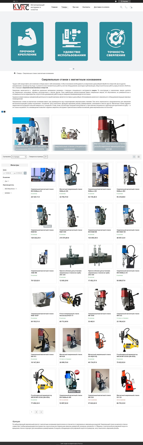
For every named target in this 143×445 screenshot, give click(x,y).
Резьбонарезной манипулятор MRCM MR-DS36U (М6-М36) (41, 396)
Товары (64, 7)
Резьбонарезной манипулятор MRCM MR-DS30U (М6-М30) (127, 355)
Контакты (86, 7)
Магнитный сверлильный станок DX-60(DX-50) (99, 355)
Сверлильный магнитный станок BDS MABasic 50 (128, 272)
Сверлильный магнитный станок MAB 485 (42, 272)
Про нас (76, 7)
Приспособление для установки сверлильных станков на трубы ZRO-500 (99, 272)
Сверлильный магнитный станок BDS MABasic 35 (42, 190)
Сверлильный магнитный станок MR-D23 (128, 314)
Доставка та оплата (101, 7)
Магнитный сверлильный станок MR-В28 (71, 355)
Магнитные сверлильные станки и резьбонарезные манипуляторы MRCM (110, 146)
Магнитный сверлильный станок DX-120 (128, 396)
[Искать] (121, 7)
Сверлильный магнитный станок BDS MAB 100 (128, 231)
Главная (54, 7)
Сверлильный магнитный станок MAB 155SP (42, 314)
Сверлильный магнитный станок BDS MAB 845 (99, 231)
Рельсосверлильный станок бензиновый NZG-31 (69, 314)
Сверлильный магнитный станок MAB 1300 (71, 231)
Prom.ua (80, 443)
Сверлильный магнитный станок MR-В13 (42, 355)
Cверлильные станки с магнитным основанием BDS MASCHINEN (31, 147)
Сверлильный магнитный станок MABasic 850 (128, 190)
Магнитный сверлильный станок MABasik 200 (71, 190)
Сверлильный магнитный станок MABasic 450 (99, 190)
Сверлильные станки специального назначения (71, 147)
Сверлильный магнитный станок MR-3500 (99, 314)
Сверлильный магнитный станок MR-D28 (99, 396)
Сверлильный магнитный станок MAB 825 (42, 231)
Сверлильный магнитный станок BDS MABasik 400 (71, 396)
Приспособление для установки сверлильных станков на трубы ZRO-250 (70, 272)
